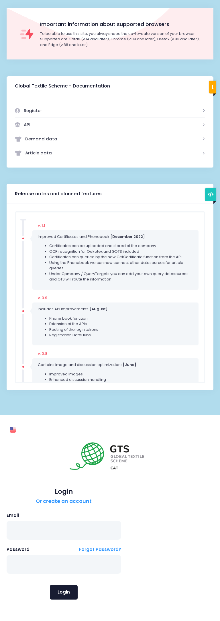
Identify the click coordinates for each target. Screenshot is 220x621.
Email (13, 515)
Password (18, 549)
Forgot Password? (100, 549)
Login (64, 592)
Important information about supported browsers (104, 24)
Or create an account (64, 501)
